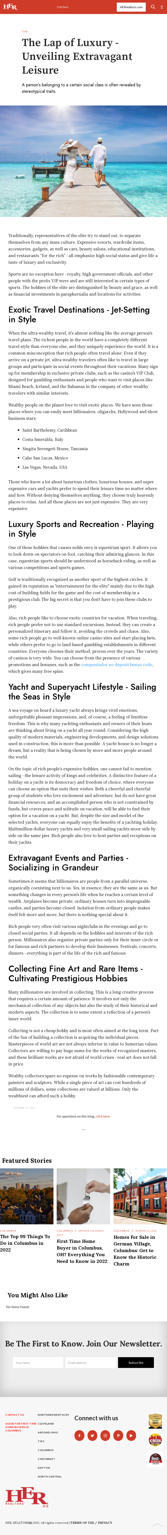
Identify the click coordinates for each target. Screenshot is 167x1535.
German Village (146, 1231)
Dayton (44, 1467)
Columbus (8, 1230)
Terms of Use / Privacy (91, 1523)
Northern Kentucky (53, 1414)
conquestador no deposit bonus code (116, 664)
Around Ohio (48, 1432)
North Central (50, 1476)
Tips (25, 31)
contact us (14, 1414)
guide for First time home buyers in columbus (20, 1427)
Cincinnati (46, 1459)
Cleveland (46, 1423)
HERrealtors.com (131, 7)
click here (103, 1116)
